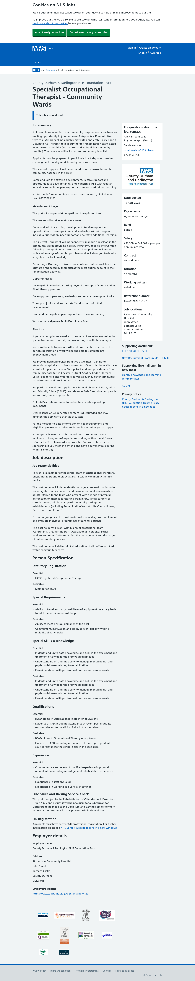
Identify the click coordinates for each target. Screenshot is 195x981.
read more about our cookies (50, 23)
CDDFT (126, 385)
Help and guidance (124, 970)
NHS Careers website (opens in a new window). (89, 827)
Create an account (150, 47)
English (142, 52)
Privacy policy (39, 970)
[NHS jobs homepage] (42, 48)
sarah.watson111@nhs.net (139, 150)
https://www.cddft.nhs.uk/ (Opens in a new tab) (60, 893)
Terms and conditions (60, 970)
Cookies (107, 970)
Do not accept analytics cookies (88, 32)
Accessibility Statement (87, 970)
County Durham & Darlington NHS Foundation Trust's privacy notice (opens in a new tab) (140, 403)
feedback (50, 70)
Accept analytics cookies (49, 32)
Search (38, 62)
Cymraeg (155, 52)
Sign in (132, 47)
